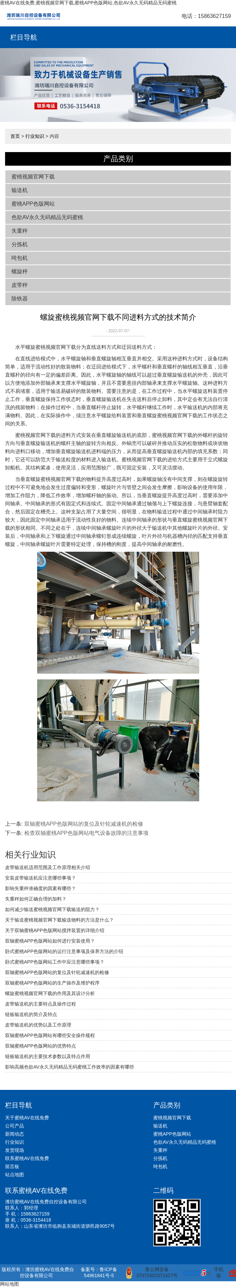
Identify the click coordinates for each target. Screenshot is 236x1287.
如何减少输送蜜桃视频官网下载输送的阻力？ (52, 909)
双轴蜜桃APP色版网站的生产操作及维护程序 (52, 983)
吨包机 (19, 258)
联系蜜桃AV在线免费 (27, 1158)
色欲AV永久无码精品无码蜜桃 (47, 217)
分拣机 (19, 244)
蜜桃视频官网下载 (33, 177)
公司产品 (14, 1125)
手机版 (219, 1272)
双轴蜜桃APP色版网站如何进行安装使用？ (50, 941)
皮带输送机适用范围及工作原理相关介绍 (47, 867)
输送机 (19, 190)
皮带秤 (19, 285)
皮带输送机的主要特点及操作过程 (40, 1004)
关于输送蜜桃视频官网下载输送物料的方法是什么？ (59, 920)
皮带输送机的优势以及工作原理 (38, 1025)
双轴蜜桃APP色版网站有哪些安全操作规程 (50, 1035)
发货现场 (14, 1150)
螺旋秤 (19, 271)
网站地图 (9, 1284)
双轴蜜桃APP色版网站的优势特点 (40, 1046)
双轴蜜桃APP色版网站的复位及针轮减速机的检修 (83, 824)
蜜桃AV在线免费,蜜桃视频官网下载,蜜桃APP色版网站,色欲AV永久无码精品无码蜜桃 (88, 2)
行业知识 (34, 136)
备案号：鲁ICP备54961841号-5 (99, 1272)
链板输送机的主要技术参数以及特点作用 (47, 1056)
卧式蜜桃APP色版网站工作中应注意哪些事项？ (54, 962)
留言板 (12, 1166)
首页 (15, 136)
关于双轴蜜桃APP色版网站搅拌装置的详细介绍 (54, 930)
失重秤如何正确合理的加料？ (36, 899)
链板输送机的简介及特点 (31, 1014)
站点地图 (14, 1174)
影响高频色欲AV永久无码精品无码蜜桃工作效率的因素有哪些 (69, 1067)
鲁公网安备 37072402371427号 (152, 1273)
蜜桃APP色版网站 (33, 204)
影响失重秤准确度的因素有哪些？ (40, 888)
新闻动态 (14, 1134)
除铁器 (19, 298)
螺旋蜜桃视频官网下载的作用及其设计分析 (50, 993)
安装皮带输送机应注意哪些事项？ (40, 878)
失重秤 (19, 231)
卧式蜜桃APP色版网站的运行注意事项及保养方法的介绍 (64, 951)
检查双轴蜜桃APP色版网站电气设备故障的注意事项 (86, 833)
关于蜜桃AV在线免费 (27, 1117)
